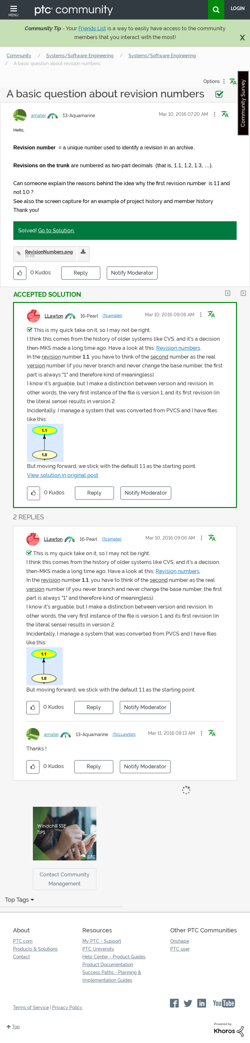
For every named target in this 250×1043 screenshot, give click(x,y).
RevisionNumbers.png (49, 251)
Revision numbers (178, 348)
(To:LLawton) (124, 734)
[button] (214, 114)
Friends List (92, 28)
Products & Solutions (35, 949)
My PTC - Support (101, 941)
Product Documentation (107, 964)
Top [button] (16, 1026)
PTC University (98, 949)
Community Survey (243, 103)
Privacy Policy (67, 1007)
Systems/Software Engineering (80, 55)
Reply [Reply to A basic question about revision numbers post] (81, 273)
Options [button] (211, 81)
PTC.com (23, 941)
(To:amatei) (112, 315)
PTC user (180, 949)
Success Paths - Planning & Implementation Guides (111, 976)
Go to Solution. (56, 230)
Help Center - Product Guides (114, 956)
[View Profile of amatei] (38, 115)
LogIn (238, 8)
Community (19, 55)
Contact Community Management (65, 878)
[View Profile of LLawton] (54, 316)
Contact (21, 956)
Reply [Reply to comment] (94, 493)
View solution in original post (62, 475)
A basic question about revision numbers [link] (57, 63)
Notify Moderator (132, 273)
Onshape (179, 941)
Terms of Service (31, 1007)
